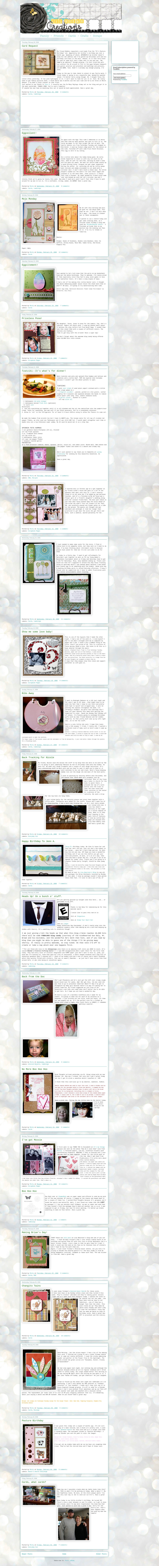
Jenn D (47, 84)
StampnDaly (62, 1196)
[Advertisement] (64, 110)
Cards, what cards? (34, 1482)
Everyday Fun (33, 836)
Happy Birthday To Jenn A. (38, 841)
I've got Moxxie (32, 1140)
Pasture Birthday (32, 1420)
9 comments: (64, 92)
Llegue (65, 923)
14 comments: (63, 745)
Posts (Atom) (70, 1560)
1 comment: (64, 529)
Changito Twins (31, 1286)
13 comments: (63, 834)
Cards (30, 94)
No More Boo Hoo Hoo (34, 1069)
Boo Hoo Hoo (29, 1191)
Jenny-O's (68, 846)
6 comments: (64, 1273)
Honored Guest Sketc (77, 1291)
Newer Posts (27, 1554)
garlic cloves (65, 397)
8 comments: (64, 1408)
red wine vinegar (40, 401)
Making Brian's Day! (34, 1232)
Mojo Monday (29, 199)
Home (64, 1554)
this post (68, 1238)
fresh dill (43, 403)
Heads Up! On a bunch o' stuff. (42, 896)
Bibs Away (28, 693)
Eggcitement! (30, 265)
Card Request (30, 46)
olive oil (68, 399)
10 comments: (66, 1336)
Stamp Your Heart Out (85, 920)
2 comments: (65, 1127)
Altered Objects (34, 1064)
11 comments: (66, 619)
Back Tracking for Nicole (38, 757)
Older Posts (101, 1554)
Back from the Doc (33, 976)
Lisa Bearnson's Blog (88, 872)
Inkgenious (81, 916)
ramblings (37, 94)
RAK (29, 478)
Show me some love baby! (37, 632)
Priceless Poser (32, 318)
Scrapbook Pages (34, 360)
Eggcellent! (29, 133)
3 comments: (64, 476)
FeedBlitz (124, 79)
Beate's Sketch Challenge (37, 1471)
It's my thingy (99, 1147)
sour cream (67, 388)
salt (32, 405)
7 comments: (64, 305)
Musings (36, 1410)
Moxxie (59, 1151)
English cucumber (67, 392)
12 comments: (63, 252)
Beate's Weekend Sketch (63, 1429)
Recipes (35, 478)
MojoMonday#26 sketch (95, 224)
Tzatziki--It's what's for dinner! (44, 371)
